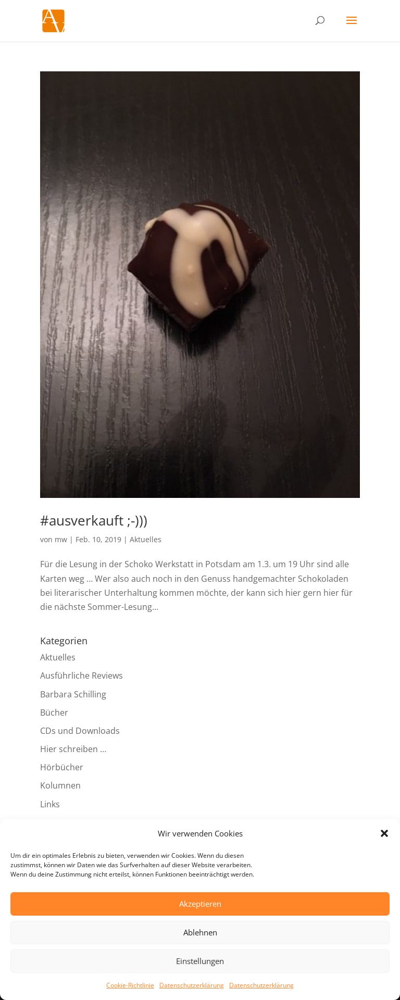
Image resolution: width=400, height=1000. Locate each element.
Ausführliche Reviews (81, 675)
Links (50, 804)
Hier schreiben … (73, 749)
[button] (384, 833)
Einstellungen (200, 961)
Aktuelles (145, 539)
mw (61, 539)
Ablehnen (200, 932)
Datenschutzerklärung (191, 985)
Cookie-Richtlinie (130, 985)
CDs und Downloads (80, 730)
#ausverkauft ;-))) (93, 520)
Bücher (54, 712)
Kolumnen (60, 785)
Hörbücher (61, 767)
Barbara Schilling (73, 694)
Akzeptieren (200, 903)
